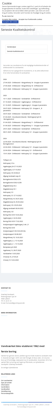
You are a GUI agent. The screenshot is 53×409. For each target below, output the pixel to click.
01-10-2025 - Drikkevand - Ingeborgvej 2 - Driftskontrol (22, 102)
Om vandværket (7, 380)
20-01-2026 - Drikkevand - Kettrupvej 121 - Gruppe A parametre (25, 89)
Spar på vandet (6, 383)
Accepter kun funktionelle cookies (30, 19)
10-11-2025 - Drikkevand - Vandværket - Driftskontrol (21, 99)
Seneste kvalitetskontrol (15, 51)
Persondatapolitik (7, 393)
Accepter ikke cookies (9, 19)
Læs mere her (9, 16)
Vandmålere (5, 387)
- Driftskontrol (35, 129)
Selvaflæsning (6, 391)
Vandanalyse (11, 47)
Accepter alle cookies (10, 22)
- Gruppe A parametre (40, 132)
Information (5, 385)
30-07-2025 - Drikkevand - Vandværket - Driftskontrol (21, 114)
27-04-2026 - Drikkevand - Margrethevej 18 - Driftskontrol (23, 86)
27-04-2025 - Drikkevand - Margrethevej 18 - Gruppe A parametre (26, 83)
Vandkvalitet (5, 389)
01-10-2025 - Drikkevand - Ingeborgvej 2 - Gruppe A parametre (25, 105)
